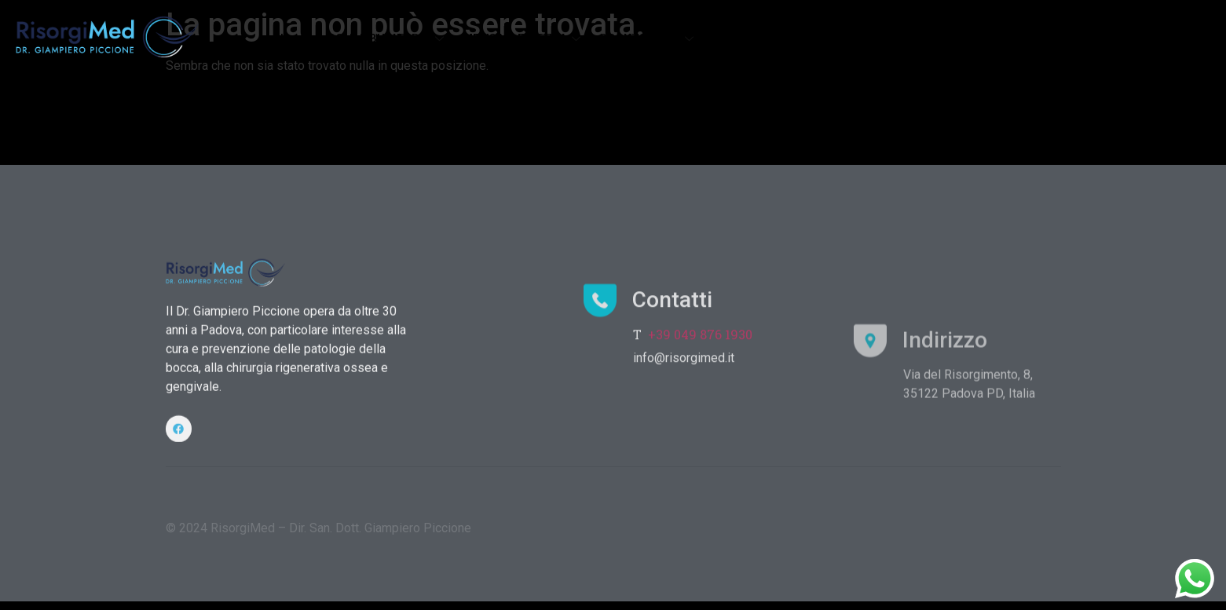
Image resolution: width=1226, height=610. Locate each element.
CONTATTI (1006, 38)
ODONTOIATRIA (648, 38)
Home (296, 38)
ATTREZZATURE (859, 38)
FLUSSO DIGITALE (758, 38)
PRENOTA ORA (1087, 38)
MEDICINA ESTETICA (523, 38)
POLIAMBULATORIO (387, 38)
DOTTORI (940, 38)
